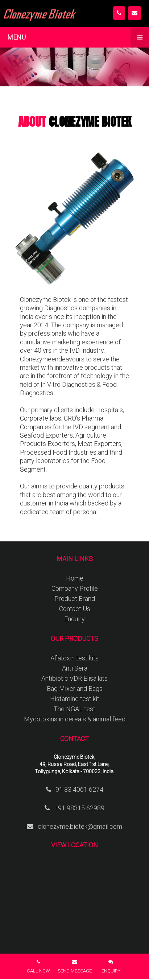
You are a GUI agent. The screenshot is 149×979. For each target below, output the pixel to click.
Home (74, 578)
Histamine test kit (74, 698)
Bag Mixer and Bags (75, 688)
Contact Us (74, 609)
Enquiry (74, 619)
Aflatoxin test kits (74, 658)
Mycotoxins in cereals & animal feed (74, 719)
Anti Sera (74, 668)
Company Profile (74, 588)
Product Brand (74, 598)
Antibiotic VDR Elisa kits (74, 678)
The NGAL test (74, 709)
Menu (78, 37)
